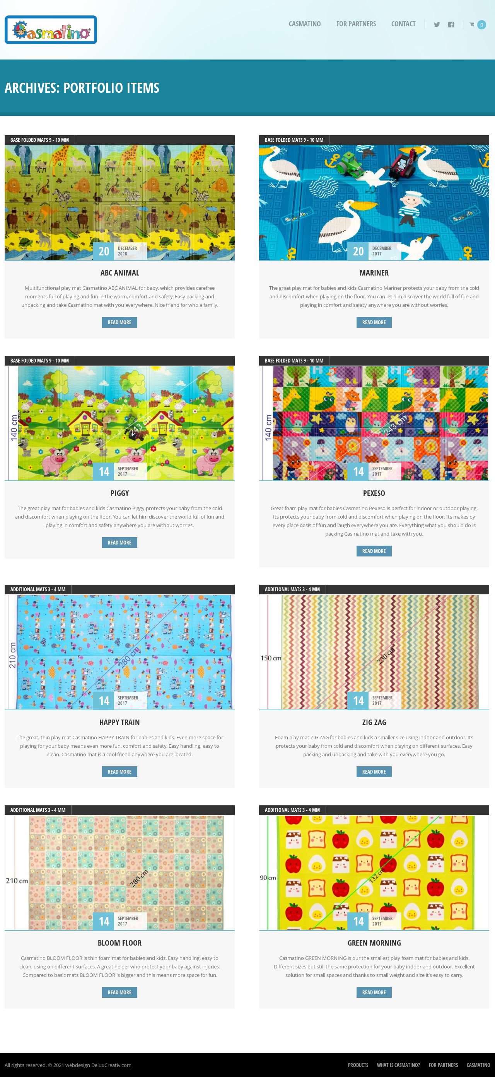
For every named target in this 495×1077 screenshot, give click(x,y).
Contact (403, 24)
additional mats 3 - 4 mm (37, 589)
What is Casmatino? (398, 1065)
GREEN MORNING (374, 942)
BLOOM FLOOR (120, 942)
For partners (356, 24)
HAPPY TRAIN (119, 722)
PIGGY (120, 493)
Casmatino (305, 24)
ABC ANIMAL (120, 272)
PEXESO (374, 493)
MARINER (374, 272)
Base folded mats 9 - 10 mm (39, 139)
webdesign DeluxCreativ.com (98, 1065)
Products (358, 1065)
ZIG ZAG (374, 722)
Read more (119, 322)
